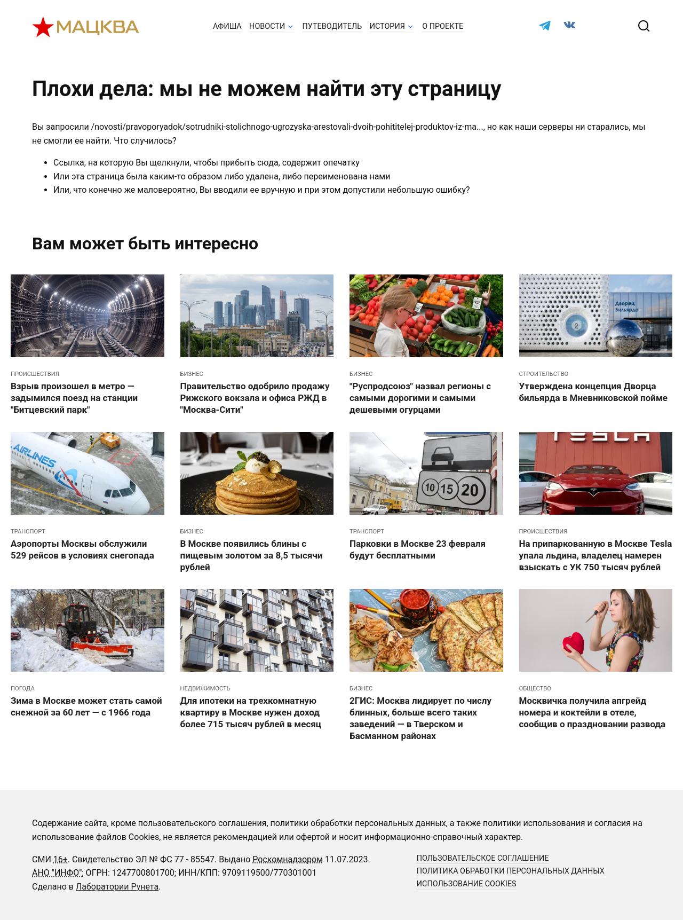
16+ (60, 859)
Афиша (227, 26)
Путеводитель (332, 26)
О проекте (442, 26)
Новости (267, 26)
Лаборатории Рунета (117, 887)
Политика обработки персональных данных (511, 871)
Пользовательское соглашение (483, 858)
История (387, 26)
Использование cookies (467, 884)
